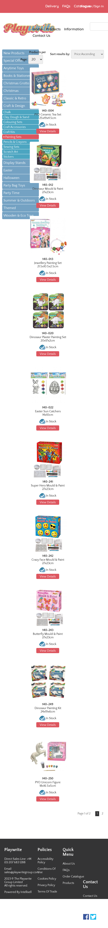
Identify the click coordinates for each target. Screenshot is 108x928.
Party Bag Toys (14, 185)
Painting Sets (13, 137)
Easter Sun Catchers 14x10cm (48, 413)
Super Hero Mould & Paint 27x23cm (48, 487)
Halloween (11, 178)
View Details (48, 131)
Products (68, 883)
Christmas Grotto (16, 83)
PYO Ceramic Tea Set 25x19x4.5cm (47, 116)
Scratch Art (10, 152)
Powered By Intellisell (18, 892)
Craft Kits (9, 132)
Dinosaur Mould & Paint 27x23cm (47, 190)
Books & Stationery (17, 76)
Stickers (8, 157)
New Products (13, 53)
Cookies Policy (47, 878)
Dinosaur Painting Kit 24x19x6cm (48, 709)
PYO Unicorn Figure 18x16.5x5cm (47, 784)
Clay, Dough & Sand (16, 117)
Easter (8, 170)
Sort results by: (60, 54)
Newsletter (90, 902)
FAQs (66, 870)
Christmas (11, 91)
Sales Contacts (92, 909)
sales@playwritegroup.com (21, 872)
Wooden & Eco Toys (18, 215)
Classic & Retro (14, 98)
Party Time (11, 193)
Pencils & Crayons (15, 142)
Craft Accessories (14, 127)
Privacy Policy (46, 885)
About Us (69, 863)
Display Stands (14, 163)
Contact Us (90, 896)
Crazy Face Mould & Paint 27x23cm (48, 561)
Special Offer (13, 61)
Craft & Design (14, 106)
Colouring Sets (12, 122)
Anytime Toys (13, 68)
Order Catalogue (73, 876)
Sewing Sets (11, 147)
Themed (9, 208)
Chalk (7, 112)
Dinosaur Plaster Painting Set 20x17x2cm (48, 338)
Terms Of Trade (47, 891)
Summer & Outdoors (19, 200)
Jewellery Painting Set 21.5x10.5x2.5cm (48, 264)
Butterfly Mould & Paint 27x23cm (48, 635)
